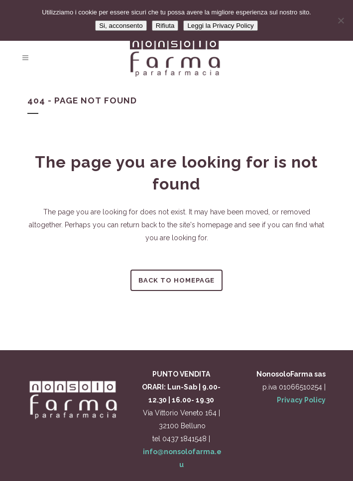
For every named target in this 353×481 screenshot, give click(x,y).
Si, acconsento (120, 25)
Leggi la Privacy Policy (220, 25)
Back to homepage (176, 280)
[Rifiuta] (341, 20)
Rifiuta (165, 25)
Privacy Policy (301, 400)
